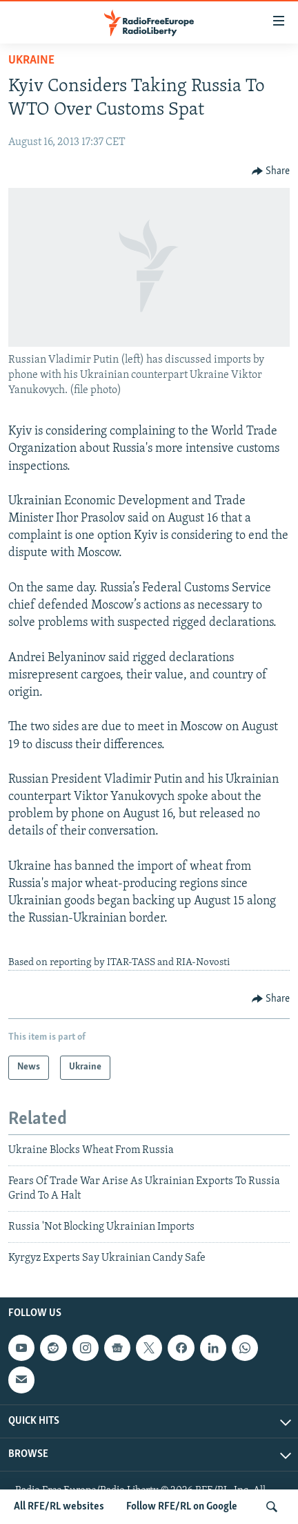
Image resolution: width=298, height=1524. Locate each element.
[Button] (271, 171)
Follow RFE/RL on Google (181, 1506)
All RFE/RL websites (59, 1506)
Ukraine (31, 60)
